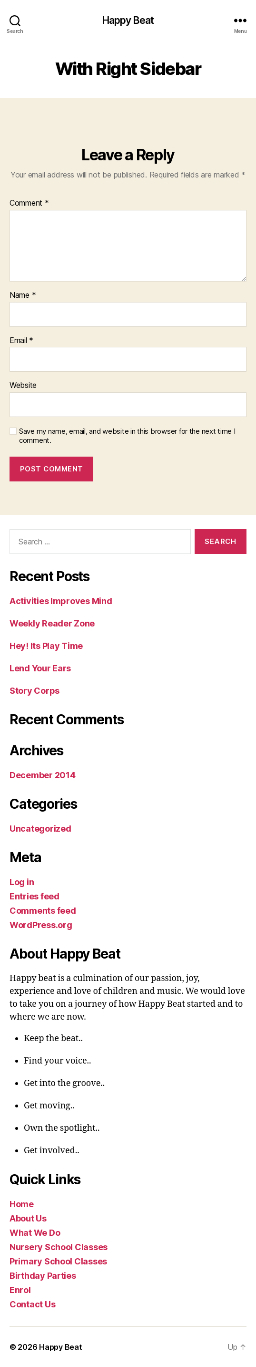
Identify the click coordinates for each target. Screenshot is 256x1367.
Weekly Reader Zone (52, 623)
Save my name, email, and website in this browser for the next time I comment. (127, 436)
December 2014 (43, 775)
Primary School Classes (58, 1261)
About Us (28, 1218)
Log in (22, 882)
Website (23, 385)
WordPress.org (41, 925)
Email (21, 340)
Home (22, 1204)
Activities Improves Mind (61, 601)
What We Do (35, 1233)
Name (23, 295)
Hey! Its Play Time (46, 646)
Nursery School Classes (59, 1247)
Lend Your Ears (40, 668)
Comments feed (43, 911)
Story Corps (34, 691)
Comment (29, 203)
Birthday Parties (43, 1276)
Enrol (20, 1290)
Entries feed (34, 896)
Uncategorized (40, 829)
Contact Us (32, 1304)
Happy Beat (128, 20)
